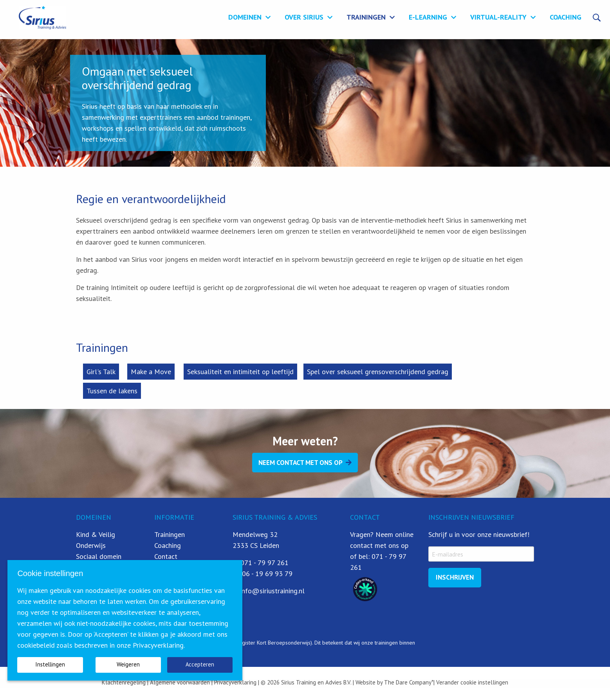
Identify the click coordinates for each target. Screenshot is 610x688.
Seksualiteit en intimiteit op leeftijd (240, 371)
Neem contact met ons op (300, 462)
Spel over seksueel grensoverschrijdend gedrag (377, 371)
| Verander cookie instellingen (470, 682)
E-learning (428, 17)
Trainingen (366, 17)
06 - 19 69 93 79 (267, 573)
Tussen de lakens (112, 390)
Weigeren (128, 664)
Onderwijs (91, 545)
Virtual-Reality (498, 17)
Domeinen (245, 17)
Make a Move (151, 371)
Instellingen (50, 664)
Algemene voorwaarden (180, 682)
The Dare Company (407, 682)
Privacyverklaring (234, 682)
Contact (165, 556)
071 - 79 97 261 (264, 562)
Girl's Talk (101, 371)
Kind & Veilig (95, 534)
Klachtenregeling (124, 682)
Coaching (565, 17)
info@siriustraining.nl (272, 590)
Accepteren (200, 664)
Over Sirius (304, 17)
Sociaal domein (98, 556)
